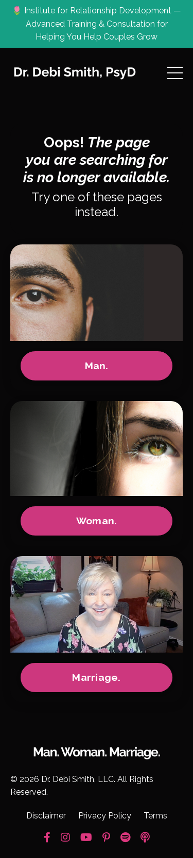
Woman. (96, 520)
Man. (97, 365)
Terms (155, 816)
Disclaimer (46, 816)
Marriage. (96, 677)
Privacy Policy (104, 816)
